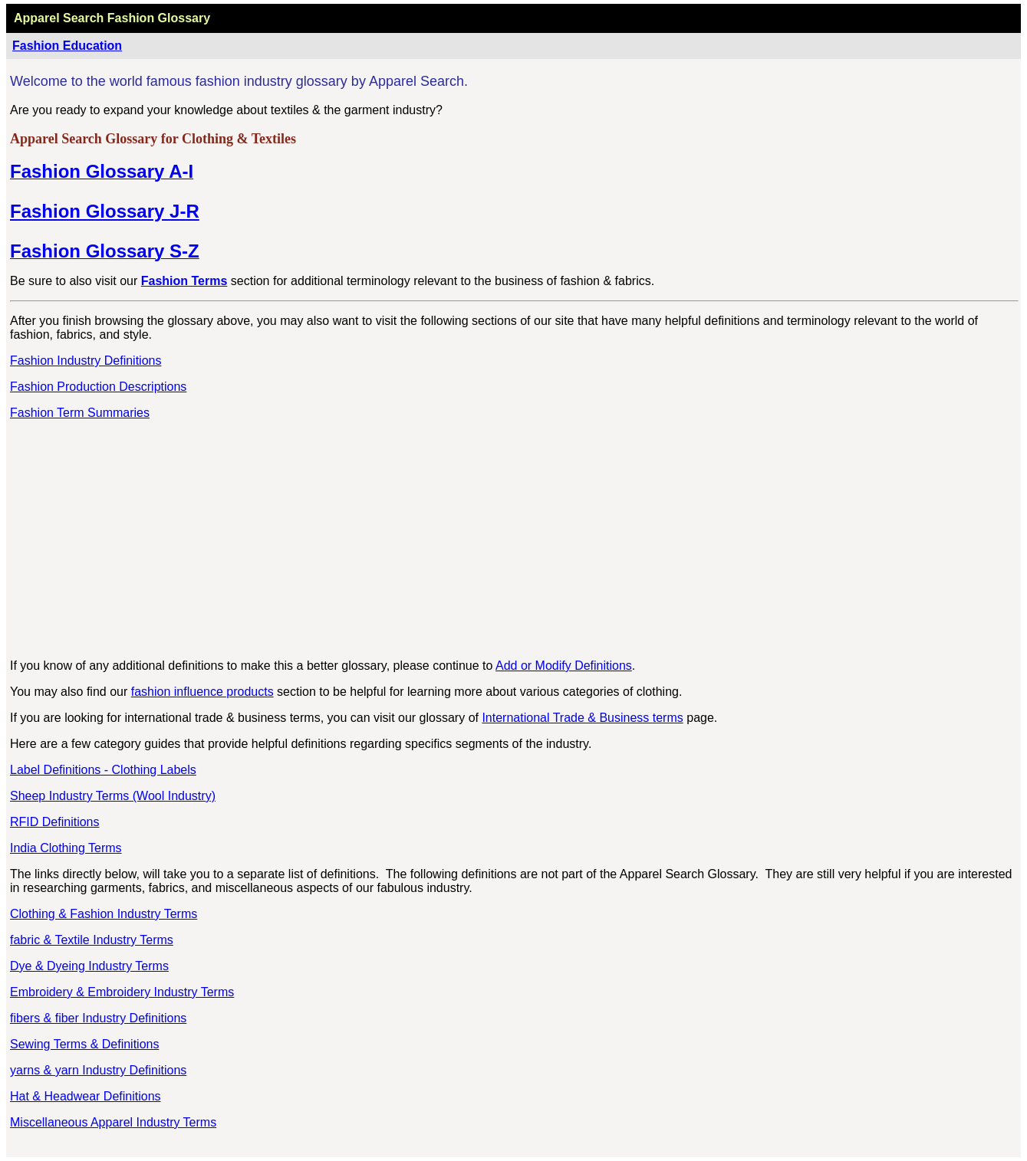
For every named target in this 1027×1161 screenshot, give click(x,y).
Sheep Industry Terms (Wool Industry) (113, 795)
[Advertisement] (514, 539)
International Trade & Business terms (582, 717)
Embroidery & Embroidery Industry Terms (122, 992)
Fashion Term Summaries (80, 412)
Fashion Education (67, 45)
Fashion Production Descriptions (98, 386)
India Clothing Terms (66, 847)
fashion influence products (202, 691)
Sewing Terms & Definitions (84, 1044)
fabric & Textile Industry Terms (91, 939)
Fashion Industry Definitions (85, 360)
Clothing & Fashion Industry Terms (103, 913)
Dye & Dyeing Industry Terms (89, 965)
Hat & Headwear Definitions (85, 1096)
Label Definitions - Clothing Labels (103, 769)
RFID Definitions (54, 821)
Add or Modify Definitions (563, 665)
